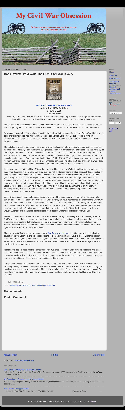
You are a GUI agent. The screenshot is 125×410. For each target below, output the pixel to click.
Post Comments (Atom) (24, 360)
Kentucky (51, 285)
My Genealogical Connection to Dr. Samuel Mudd (24, 379)
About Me (113, 75)
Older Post (98, 354)
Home (54, 354)
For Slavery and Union (58, 233)
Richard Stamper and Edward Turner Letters (115, 90)
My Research (114, 78)
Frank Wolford (24, 285)
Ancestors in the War (114, 83)
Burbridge (14, 285)
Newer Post (10, 354)
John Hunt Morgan (38, 285)
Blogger (93, 401)
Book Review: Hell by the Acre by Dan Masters (22, 370)
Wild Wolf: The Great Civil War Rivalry (54, 105)
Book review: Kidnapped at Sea (16, 389)
